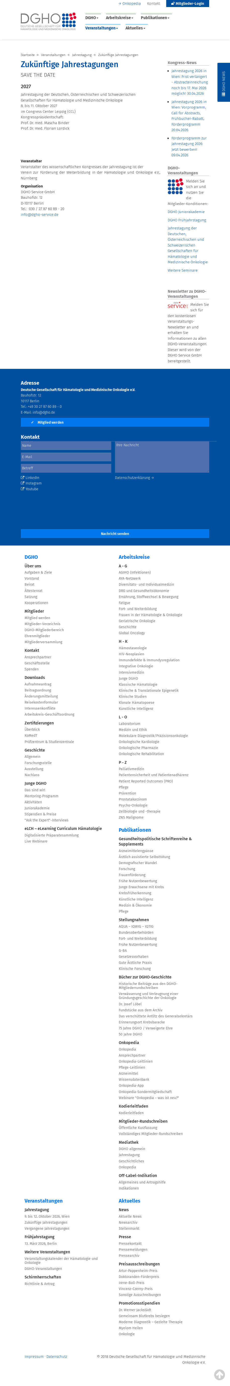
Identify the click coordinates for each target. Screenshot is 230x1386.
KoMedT (31, 735)
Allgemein (32, 757)
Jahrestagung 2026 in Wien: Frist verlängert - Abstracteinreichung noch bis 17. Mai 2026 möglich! (189, 82)
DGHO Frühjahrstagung (187, 220)
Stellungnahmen (134, 919)
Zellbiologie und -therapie (139, 811)
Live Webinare (36, 841)
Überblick (32, 729)
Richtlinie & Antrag (39, 1284)
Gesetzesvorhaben (133, 957)
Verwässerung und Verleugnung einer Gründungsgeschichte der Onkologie (148, 996)
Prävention (127, 793)
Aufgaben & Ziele (38, 572)
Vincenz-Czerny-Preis (136, 1289)
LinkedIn (30, 478)
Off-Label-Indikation (138, 1175)
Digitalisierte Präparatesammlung (52, 835)
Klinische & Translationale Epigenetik (149, 690)
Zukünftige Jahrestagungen (46, 1222)
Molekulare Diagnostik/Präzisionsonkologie (153, 736)
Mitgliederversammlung (43, 642)
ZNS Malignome (131, 817)
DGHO (91, 17)
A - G (123, 566)
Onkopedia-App (131, 1085)
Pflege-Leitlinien (132, 1067)
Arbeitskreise (119, 17)
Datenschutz (56, 1356)
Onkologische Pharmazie (138, 748)
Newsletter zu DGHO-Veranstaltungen (187, 294)
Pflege (124, 787)
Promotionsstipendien (139, 1303)
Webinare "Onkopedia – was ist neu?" (149, 1098)
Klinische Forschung (135, 969)
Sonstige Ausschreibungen (140, 1295)
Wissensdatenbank (134, 1079)
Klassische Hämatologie (138, 684)
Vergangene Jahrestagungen (47, 1228)
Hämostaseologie (133, 648)
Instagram (31, 483)
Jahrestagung (129, 1155)
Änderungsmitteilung (41, 696)
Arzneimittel (128, 1073)
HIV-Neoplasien (131, 654)
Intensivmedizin (131, 672)
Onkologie (127, 1334)
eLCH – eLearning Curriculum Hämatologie (63, 828)
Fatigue (124, 603)
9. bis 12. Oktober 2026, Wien (47, 1216)
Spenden (32, 669)
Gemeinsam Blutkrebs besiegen (144, 1316)
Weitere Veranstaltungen (47, 1252)
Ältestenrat (33, 591)
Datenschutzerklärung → (134, 478)
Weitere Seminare (183, 270)
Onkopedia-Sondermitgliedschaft (145, 1092)
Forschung (127, 869)
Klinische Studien (133, 697)
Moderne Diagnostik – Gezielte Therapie (151, 1322)
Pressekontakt (130, 1244)
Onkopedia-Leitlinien (136, 1061)
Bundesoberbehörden (136, 932)
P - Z (123, 762)
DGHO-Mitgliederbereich (44, 630)
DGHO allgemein (132, 1149)
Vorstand (32, 578)
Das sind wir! (35, 790)
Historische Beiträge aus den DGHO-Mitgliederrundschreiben (148, 986)
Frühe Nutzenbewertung (138, 881)
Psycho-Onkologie (133, 805)
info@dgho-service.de (40, 214)
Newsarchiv (128, 1222)
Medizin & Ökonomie (135, 905)
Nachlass (32, 775)
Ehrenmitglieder (37, 636)
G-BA (123, 951)
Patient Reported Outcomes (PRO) (146, 781)
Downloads (35, 677)
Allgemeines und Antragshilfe (142, 1182)
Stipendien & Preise (40, 814)
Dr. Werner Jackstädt (135, 1310)
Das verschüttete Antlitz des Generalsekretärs (156, 1016)
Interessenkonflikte (40, 708)
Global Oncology (132, 633)
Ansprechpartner (38, 657)
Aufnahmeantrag (38, 684)
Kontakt (153, 3)
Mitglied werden (47, 422)
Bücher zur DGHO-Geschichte (145, 977)
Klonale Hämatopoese (136, 703)
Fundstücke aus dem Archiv (140, 1010)
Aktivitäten (33, 802)
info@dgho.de (44, 412)
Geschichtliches (131, 1161)
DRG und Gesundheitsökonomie (144, 591)
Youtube (29, 489)
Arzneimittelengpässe (136, 851)
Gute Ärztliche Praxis (135, 963)
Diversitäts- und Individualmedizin (146, 584)
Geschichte (35, 750)
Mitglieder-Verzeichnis (43, 624)
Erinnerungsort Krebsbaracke (142, 1022)
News (124, 1209)
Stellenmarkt (129, 1228)
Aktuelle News (130, 1216)
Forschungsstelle (38, 763)
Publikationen (155, 17)
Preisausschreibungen (139, 1264)
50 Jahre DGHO (130, 1034)
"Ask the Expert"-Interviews (47, 820)
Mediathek (129, 1142)
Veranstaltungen (101, 28)
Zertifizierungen (39, 723)
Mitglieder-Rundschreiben (143, 1121)
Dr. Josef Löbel (130, 1004)
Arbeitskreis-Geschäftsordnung (49, 714)
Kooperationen (36, 603)
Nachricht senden (115, 534)
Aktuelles (135, 28)
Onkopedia (132, 3)
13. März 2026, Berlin (41, 1244)
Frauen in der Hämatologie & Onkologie (150, 615)
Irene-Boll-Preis (131, 1283)
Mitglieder (34, 611)
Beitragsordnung (38, 690)
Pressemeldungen (133, 1250)
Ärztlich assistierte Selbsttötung (144, 857)
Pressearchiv (129, 1256)
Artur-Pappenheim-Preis (138, 1271)
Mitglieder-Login (187, 3)
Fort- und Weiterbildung (138, 609)
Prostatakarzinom (133, 799)
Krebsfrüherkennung (135, 893)
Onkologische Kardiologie (139, 742)
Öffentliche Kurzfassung (138, 1128)
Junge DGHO (35, 783)
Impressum (34, 1356)
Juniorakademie (37, 808)
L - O (123, 717)
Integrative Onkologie (136, 666)
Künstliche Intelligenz (136, 709)
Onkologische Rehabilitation (141, 754)
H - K (123, 641)
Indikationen (129, 1188)
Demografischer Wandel (138, 863)
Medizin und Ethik (133, 730)
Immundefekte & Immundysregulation (149, 660)
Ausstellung (34, 769)
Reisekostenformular (41, 702)
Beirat (29, 584)
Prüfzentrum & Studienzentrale (49, 742)
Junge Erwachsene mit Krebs (141, 887)
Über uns (33, 566)
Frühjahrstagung (39, 1236)
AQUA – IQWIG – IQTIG (136, 926)
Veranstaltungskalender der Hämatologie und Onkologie (61, 1261)
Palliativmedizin (131, 769)
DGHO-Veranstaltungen (43, 1269)
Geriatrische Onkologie (137, 621)
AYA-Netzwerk (130, 578)
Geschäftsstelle (37, 663)
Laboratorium (129, 724)
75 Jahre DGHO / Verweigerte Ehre (146, 1028)
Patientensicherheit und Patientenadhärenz (153, 775)
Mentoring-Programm (42, 796)
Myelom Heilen (131, 1328)
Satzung (31, 597)
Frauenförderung (132, 875)
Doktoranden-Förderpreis (139, 1277)
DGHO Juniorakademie (186, 212)
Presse (125, 1236)
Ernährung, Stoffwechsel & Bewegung (148, 597)
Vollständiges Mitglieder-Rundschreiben (151, 1134)
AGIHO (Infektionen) (135, 572)
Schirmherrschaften (43, 1277)
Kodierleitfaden (133, 1106)
